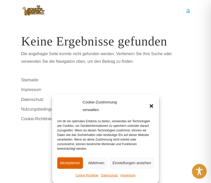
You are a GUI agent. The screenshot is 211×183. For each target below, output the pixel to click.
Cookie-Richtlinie (86, 175)
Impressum (127, 175)
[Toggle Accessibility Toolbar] (199, 171)
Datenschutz (109, 175)
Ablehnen (96, 163)
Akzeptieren (70, 163)
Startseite (29, 80)
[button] (151, 106)
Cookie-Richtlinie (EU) (41, 119)
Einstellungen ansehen (131, 163)
